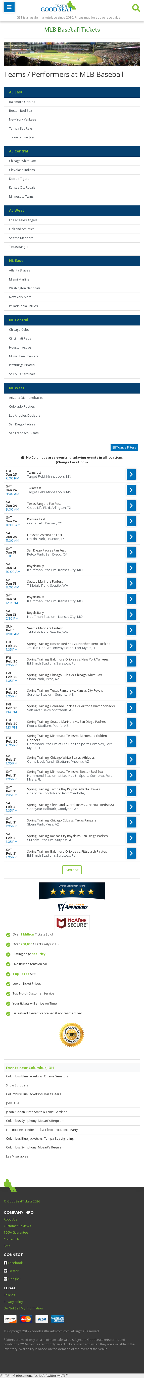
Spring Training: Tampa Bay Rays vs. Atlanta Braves (63, 789)
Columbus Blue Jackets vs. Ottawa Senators (37, 1076)
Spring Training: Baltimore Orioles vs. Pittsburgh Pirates (67, 851)
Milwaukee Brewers (23, 356)
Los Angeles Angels (23, 220)
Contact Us (11, 1239)
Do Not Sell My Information (23, 1308)
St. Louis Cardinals (22, 374)
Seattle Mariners (21, 238)
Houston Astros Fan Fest (44, 535)
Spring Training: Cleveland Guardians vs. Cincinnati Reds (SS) (70, 805)
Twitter (11, 1271)
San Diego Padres (22, 424)
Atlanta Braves (19, 270)
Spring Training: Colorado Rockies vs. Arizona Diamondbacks (71, 706)
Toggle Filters (124, 447)
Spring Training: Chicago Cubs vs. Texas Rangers (61, 820)
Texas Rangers (19, 247)
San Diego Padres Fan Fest (46, 550)
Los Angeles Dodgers (24, 415)
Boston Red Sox (20, 110)
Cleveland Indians (22, 170)
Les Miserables (17, 1156)
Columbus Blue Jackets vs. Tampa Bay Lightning (40, 1138)
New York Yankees (22, 119)
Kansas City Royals (22, 187)
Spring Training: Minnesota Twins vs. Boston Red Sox (65, 771)
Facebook (13, 1263)
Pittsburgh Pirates (21, 365)
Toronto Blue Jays (21, 137)
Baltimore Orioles (22, 102)
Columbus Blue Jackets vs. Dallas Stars (33, 1094)
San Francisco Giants (23, 433)
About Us (10, 1219)
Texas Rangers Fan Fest (44, 504)
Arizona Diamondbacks (25, 398)
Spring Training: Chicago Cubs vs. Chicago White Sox (64, 675)
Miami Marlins (19, 279)
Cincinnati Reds (20, 338)
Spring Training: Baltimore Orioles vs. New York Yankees (68, 659)
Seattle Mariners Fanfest (45, 581)
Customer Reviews (17, 1226)
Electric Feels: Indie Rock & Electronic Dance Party (42, 1130)
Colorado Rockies (22, 406)
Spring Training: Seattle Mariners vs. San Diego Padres (66, 722)
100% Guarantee (16, 1232)
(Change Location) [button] (72, 462)
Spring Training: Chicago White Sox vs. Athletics (60, 757)
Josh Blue (12, 1103)
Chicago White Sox (22, 161)
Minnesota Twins (21, 196)
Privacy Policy (13, 1302)
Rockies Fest (36, 519)
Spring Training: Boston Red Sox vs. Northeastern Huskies (68, 644)
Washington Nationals (24, 288)
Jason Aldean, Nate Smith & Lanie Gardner (36, 1112)
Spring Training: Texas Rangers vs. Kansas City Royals (65, 690)
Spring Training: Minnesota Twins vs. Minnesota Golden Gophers (67, 738)
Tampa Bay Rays (20, 128)
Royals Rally (35, 566)
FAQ (7, 1246)
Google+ (12, 1279)
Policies (9, 1295)
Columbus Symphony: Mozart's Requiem (35, 1121)
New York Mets (20, 297)
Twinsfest (34, 472)
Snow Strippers (17, 1085)
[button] (136, 7)
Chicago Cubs (19, 329)
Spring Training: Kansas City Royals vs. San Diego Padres (67, 836)
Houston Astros (20, 347)
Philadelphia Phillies (23, 306)
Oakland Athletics (21, 229)
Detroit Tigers (19, 179)
